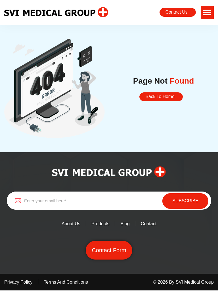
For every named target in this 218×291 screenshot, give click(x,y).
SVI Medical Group (195, 282)
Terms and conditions (66, 282)
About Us (70, 224)
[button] (207, 12)
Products (100, 224)
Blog (125, 224)
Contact (149, 224)
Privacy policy (18, 282)
